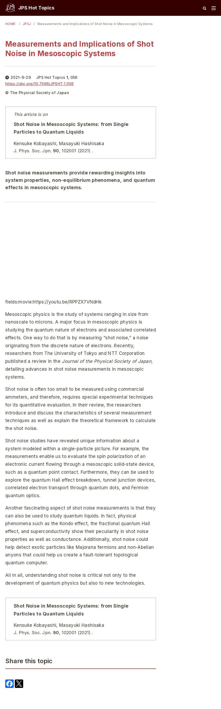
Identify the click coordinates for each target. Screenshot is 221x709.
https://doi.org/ (39, 83)
